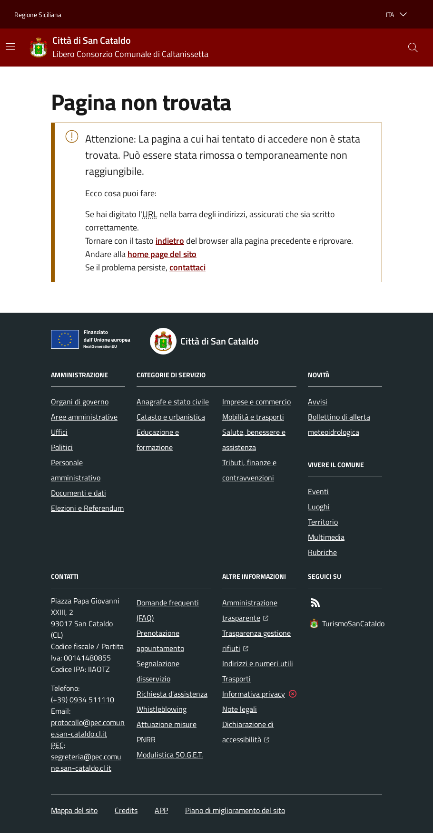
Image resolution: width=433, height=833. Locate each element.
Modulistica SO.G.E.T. (170, 754)
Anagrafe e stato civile (173, 401)
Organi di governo (79, 401)
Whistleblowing (162, 709)
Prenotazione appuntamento (160, 640)
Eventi (318, 491)
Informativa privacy (253, 693)
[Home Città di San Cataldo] (119, 47)
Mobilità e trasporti (253, 416)
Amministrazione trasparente (259, 610)
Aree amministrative (84, 416)
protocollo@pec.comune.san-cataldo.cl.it (88, 728)
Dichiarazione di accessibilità (259, 731)
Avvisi (317, 401)
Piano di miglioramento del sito (235, 810)
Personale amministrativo (75, 470)
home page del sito (162, 254)
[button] (413, 47)
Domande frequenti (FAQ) (168, 610)
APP (161, 810)
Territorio (323, 521)
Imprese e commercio (256, 401)
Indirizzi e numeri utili (257, 663)
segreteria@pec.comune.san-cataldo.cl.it (86, 762)
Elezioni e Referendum (87, 508)
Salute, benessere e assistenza (253, 439)
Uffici (59, 432)
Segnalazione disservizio (158, 671)
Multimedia (326, 537)
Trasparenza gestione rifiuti (259, 640)
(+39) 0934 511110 (82, 699)
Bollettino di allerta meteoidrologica (339, 424)
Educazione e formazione (158, 439)
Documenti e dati (78, 492)
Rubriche (322, 552)
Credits (126, 810)
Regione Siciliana (37, 14)
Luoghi (319, 506)
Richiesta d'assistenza (172, 693)
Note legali (239, 709)
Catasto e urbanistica (171, 416)
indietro (170, 240)
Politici (62, 447)
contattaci (187, 267)
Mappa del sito (74, 810)
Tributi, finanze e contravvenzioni (249, 470)
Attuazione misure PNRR (167, 731)
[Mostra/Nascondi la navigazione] (10, 46)
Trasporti (236, 678)
